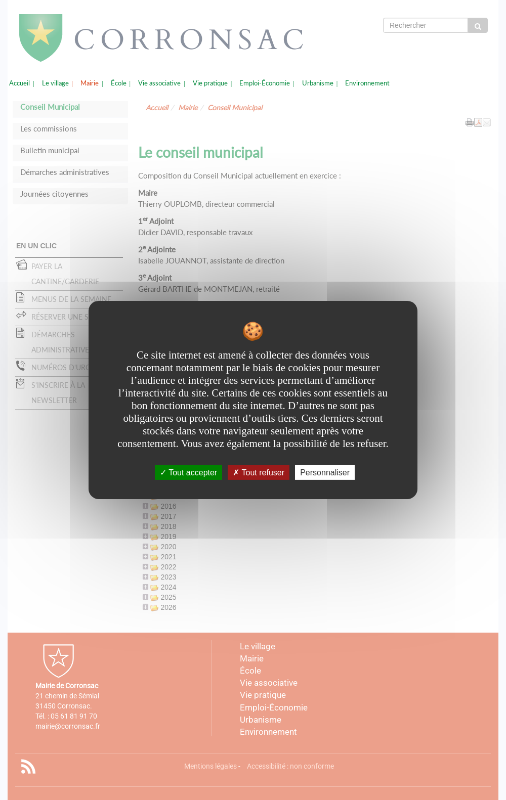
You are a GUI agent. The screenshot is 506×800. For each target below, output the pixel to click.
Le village (55, 83)
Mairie (89, 83)
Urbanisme (317, 83)
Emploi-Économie (264, 83)
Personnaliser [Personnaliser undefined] (325, 472)
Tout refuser (258, 472)
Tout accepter (188, 472)
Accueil (19, 83)
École (118, 83)
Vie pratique (210, 83)
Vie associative (159, 83)
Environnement (367, 83)
